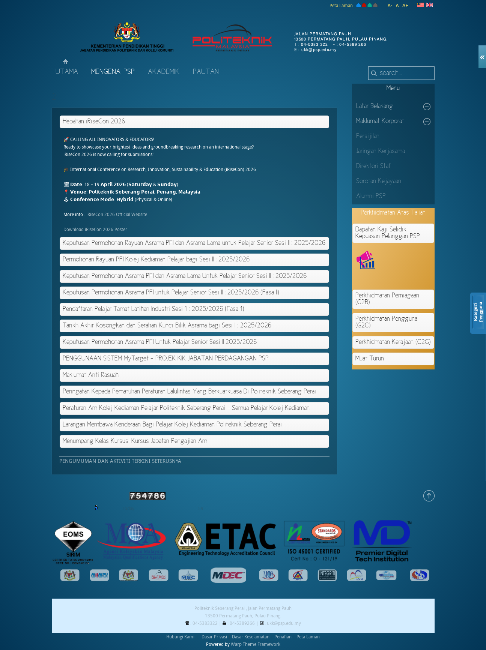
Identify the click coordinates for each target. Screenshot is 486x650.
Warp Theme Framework (255, 644)
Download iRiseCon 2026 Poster (95, 229)
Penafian (283, 636)
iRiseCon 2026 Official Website (116, 214)
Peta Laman (341, 5)
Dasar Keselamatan (250, 636)
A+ (405, 5)
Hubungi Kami (180, 636)
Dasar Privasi (214, 636)
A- (389, 5)
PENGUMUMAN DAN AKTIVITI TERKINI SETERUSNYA (120, 461)
